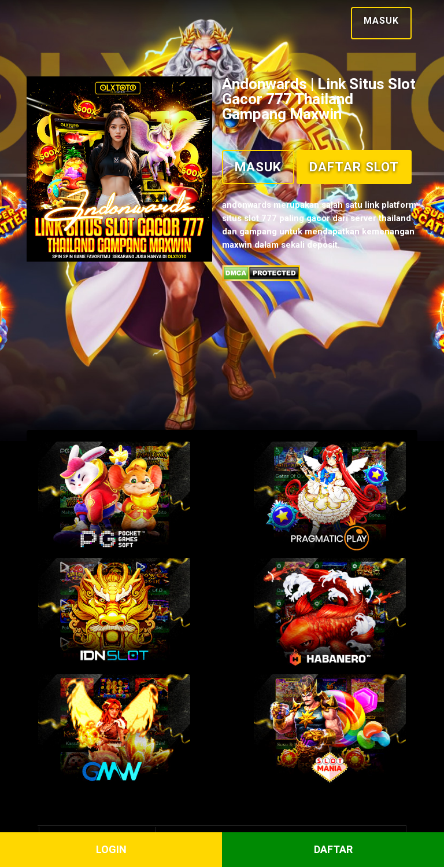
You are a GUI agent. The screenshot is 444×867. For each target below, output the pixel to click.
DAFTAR (333, 850)
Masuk (374, 19)
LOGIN (111, 850)
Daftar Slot (279, 226)
